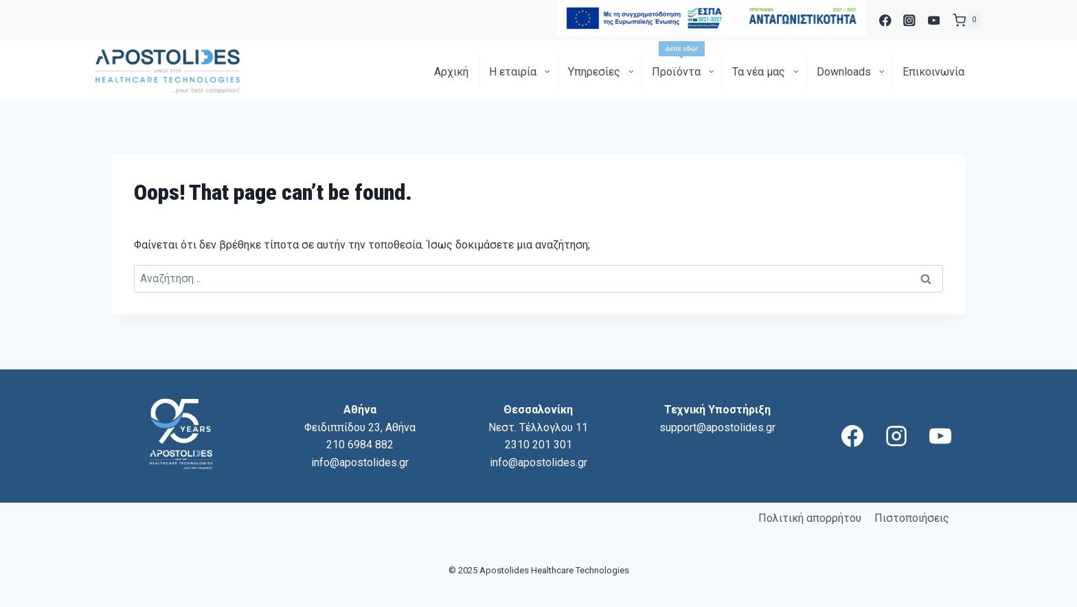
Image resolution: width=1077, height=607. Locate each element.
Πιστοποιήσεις (911, 518)
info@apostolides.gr (360, 462)
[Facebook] (885, 20)
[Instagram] (910, 20)
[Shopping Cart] (967, 20)
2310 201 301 (538, 444)
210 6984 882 (360, 444)
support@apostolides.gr (717, 427)
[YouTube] (934, 20)
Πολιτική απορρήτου (809, 518)
